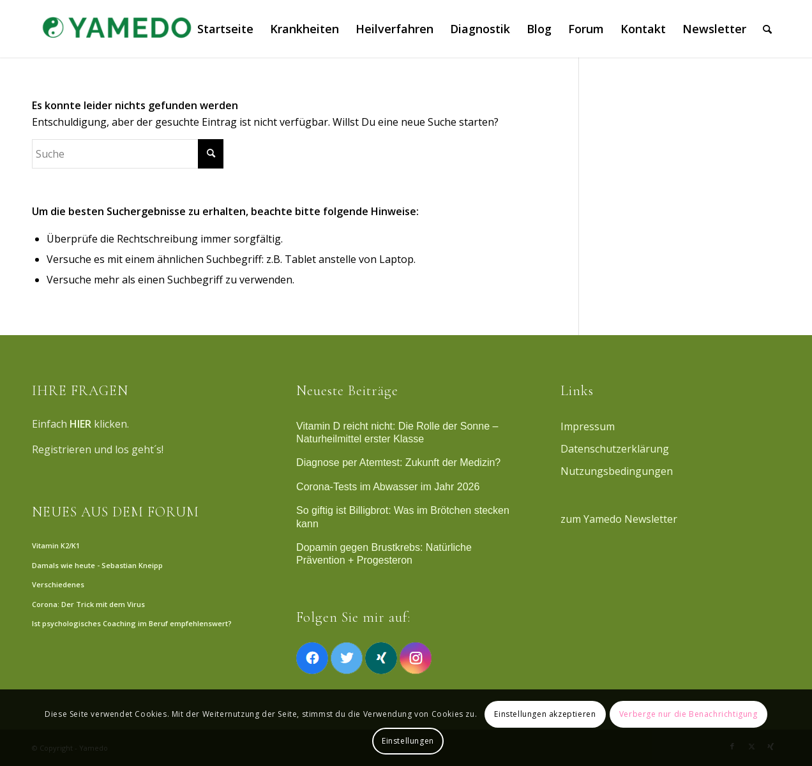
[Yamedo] (115, 28)
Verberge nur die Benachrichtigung (688, 714)
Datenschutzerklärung (614, 449)
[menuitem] (225, 28)
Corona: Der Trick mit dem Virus (88, 604)
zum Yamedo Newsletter (618, 519)
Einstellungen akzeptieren (545, 714)
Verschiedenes (58, 584)
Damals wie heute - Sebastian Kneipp (97, 565)
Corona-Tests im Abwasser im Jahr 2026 (387, 486)
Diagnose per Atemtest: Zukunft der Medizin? (398, 462)
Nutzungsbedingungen (616, 471)
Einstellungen (408, 740)
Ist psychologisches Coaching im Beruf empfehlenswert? (132, 623)
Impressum (587, 426)
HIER (80, 424)
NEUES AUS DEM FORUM (115, 512)
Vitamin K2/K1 (56, 545)
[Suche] (767, 28)
